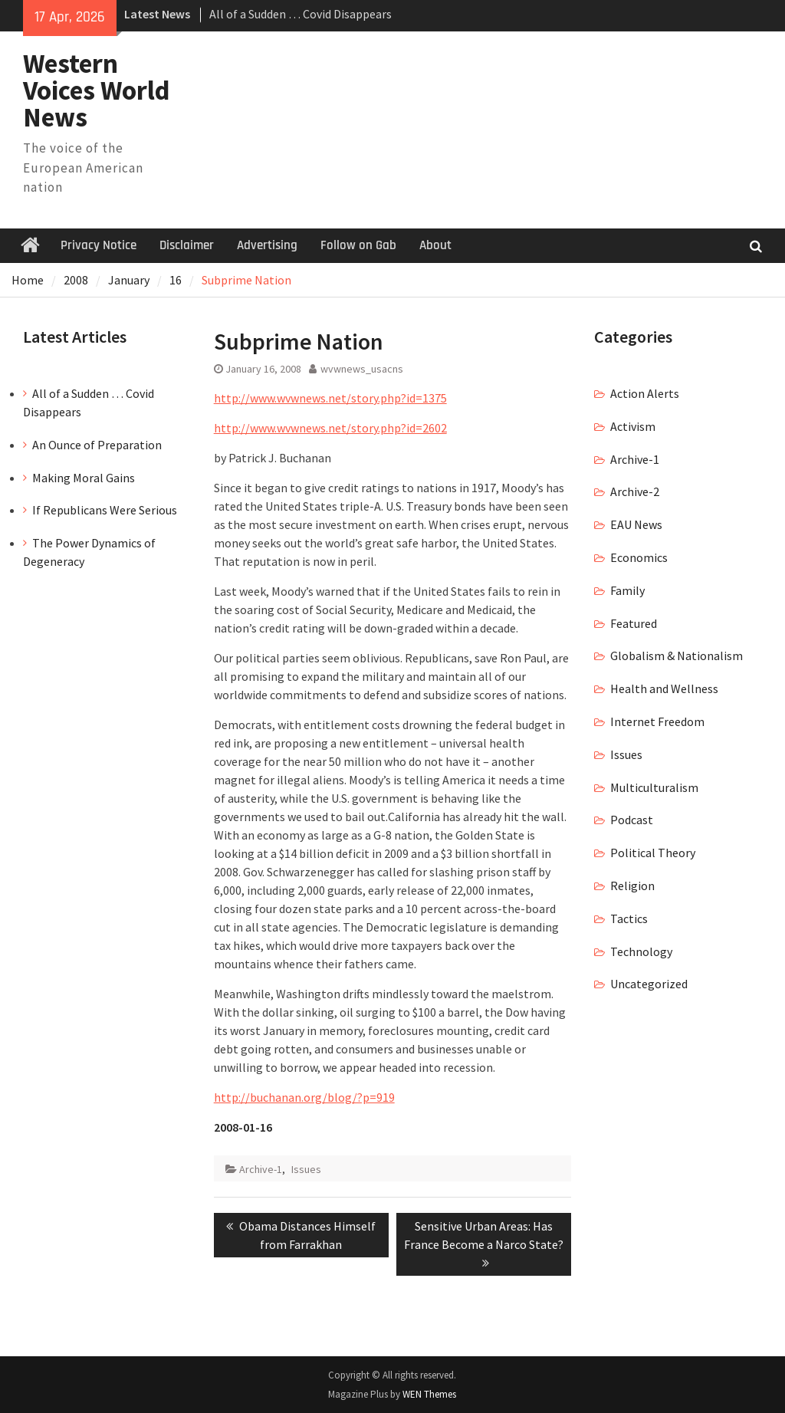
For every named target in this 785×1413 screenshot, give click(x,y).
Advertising (267, 245)
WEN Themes (429, 1394)
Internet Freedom (657, 721)
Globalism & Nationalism (676, 655)
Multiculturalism (654, 787)
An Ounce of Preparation (97, 444)
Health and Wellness (664, 688)
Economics (639, 557)
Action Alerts (644, 393)
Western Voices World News (96, 90)
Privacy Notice (98, 245)
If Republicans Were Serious (104, 510)
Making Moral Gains (83, 477)
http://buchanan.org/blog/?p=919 (304, 1097)
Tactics (629, 918)
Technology (641, 951)
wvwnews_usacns (361, 369)
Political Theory (652, 852)
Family (627, 590)
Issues (306, 1169)
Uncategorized (649, 983)
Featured (633, 623)
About (435, 245)
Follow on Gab (358, 245)
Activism (632, 426)
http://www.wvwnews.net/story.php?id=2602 (330, 427)
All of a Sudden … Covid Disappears (300, 13)
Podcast (631, 819)
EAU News (636, 524)
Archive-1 (260, 1169)
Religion (632, 885)
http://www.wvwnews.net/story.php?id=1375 (330, 398)
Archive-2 (634, 491)
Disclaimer (186, 245)
